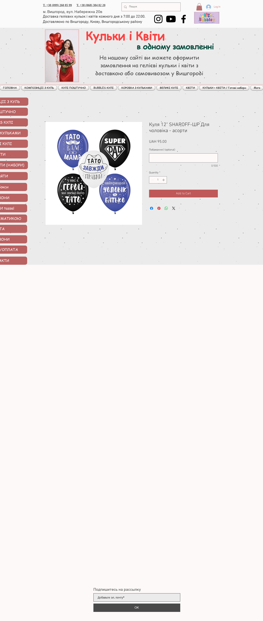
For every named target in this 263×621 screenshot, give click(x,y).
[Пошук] (150, 7)
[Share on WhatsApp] (166, 208)
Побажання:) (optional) (162, 149)
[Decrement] (152, 179)
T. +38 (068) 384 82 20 (91, 5)
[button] (199, 6)
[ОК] (136, 608)
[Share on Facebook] (151, 208)
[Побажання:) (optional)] (183, 158)
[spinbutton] (157, 179)
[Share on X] (173, 208)
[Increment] (163, 179)
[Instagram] (158, 19)
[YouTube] (171, 19)
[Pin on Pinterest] (159, 208)
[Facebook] (183, 19)
